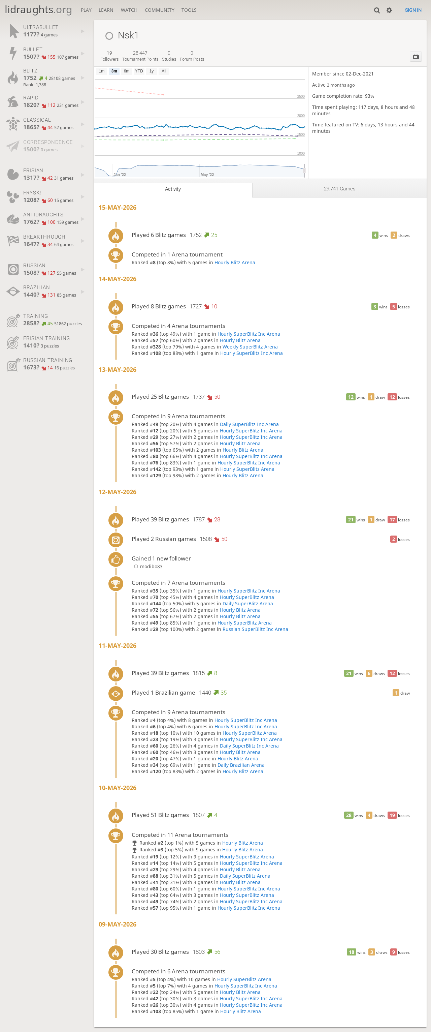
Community (159, 10)
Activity (173, 189)
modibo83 (147, 566)
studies (169, 56)
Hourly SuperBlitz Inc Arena (249, 334)
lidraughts (38, 9)
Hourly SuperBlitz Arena (247, 469)
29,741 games (340, 189)
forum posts (192, 56)
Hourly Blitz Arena (234, 262)
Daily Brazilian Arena (241, 765)
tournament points (140, 56)
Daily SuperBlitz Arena (248, 603)
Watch (129, 10)
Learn (106, 10)
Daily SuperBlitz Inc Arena (249, 424)
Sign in (413, 10)
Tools (189, 10)
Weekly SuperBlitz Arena (250, 346)
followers (109, 56)
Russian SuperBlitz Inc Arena (255, 629)
